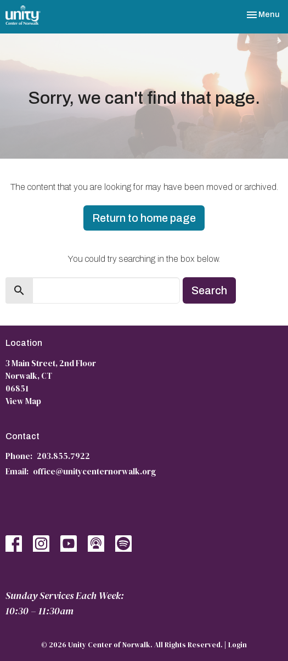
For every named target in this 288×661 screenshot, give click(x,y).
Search (209, 290)
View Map (23, 401)
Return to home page (144, 218)
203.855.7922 (63, 456)
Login (237, 644)
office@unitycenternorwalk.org (94, 471)
